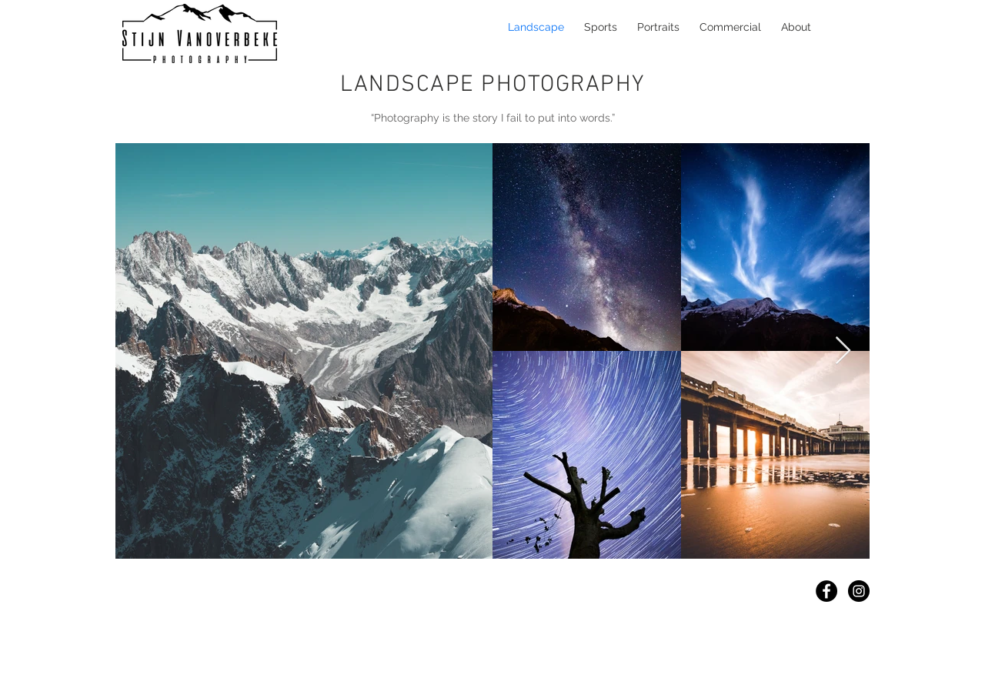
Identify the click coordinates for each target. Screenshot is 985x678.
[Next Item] (843, 351)
